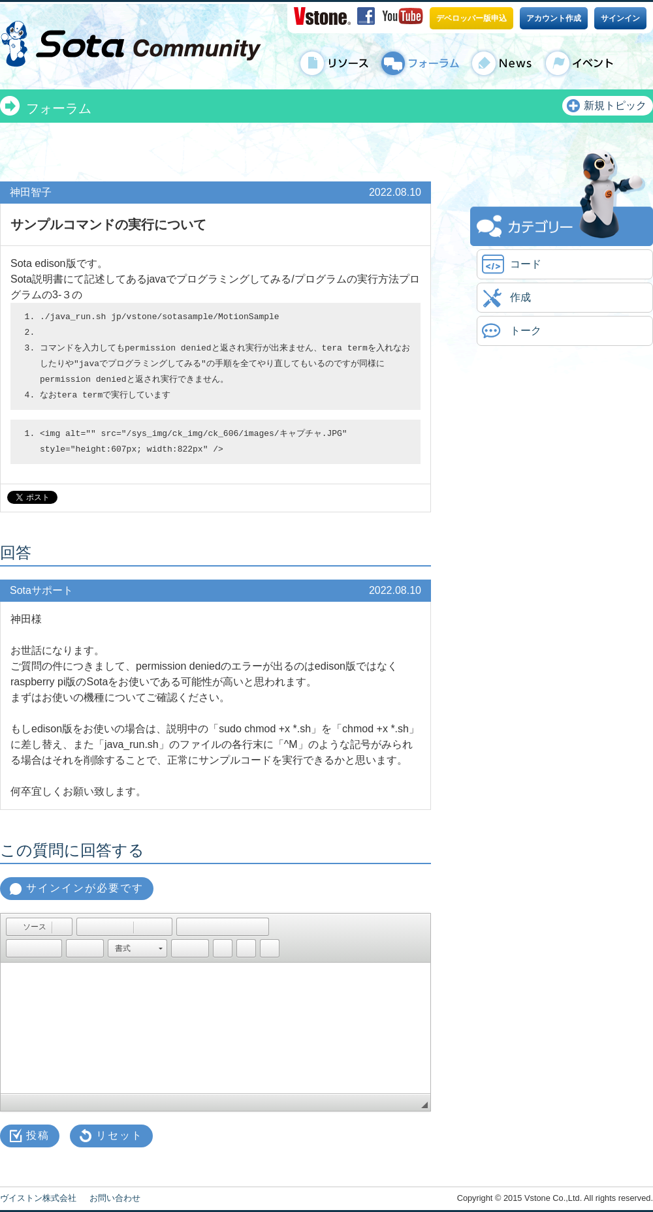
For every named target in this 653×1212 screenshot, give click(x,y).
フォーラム (58, 108)
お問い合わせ (114, 1198)
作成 (520, 297)
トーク (525, 330)
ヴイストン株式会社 (38, 1198)
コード (525, 264)
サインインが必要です (85, 887)
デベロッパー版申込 (471, 18)
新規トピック (615, 105)
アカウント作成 (553, 18)
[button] (28, 926)
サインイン (620, 18)
